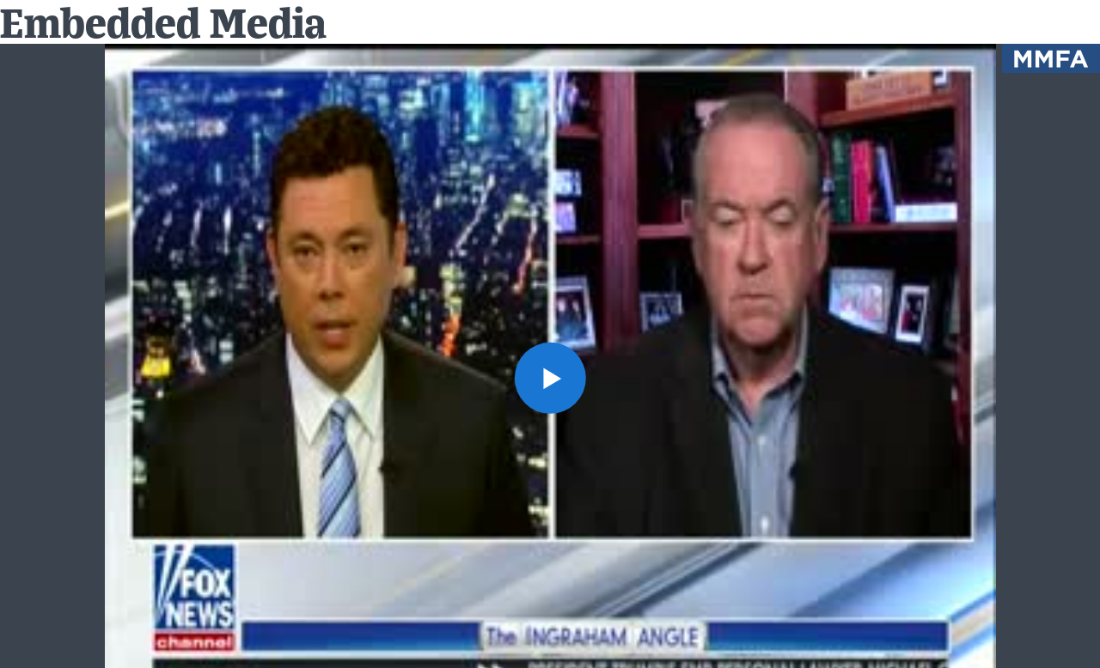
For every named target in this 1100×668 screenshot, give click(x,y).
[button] (549, 377)
